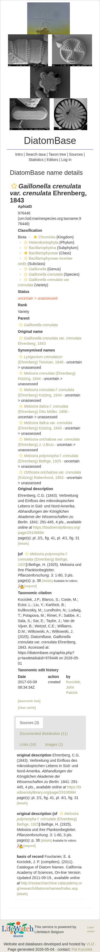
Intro (19, 154)
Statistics (36, 160)
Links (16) (28, 744)
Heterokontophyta (40, 242)
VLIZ (90, 944)
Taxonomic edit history (38, 670)
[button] (14, 186)
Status (23, 291)
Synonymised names (36, 350)
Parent (24, 318)
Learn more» (91, 929)
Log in (66, 160)
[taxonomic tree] (29, 701)
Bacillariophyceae (40, 253)
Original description (35, 489)
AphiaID (25, 206)
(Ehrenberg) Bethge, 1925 (43, 559)
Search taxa (36, 154)
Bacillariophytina (39, 248)
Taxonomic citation (35, 593)
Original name (30, 331)
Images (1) (54, 744)
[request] (30, 586)
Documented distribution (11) (44, 733)
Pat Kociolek (81, 949)
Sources (76, 154)
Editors (52, 160)
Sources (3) (29, 723)
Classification (30, 230)
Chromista (43, 237)
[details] (23, 543)
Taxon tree (57, 154)
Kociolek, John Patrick (73, 687)
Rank (22, 305)
